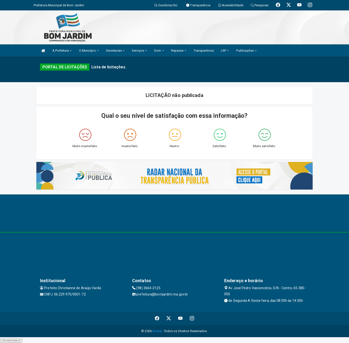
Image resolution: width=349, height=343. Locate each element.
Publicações (246, 50)
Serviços (139, 50)
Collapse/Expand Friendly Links (11, 340)
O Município (89, 50)
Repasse (178, 50)
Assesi (157, 331)
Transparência (204, 50)
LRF (225, 50)
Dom (159, 50)
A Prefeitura (61, 50)
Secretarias (115, 50)
